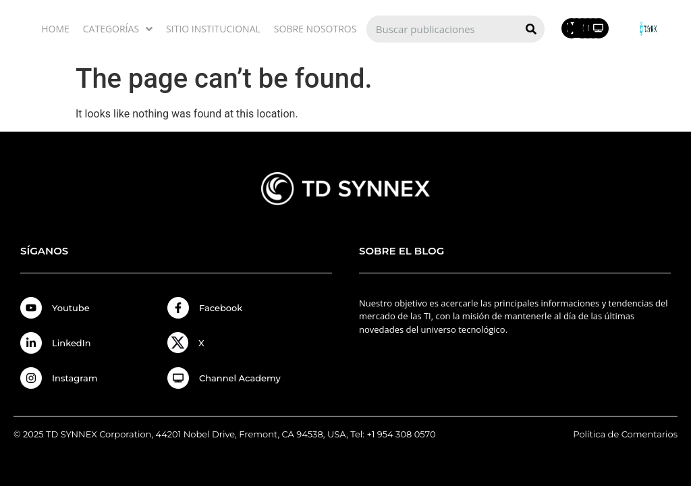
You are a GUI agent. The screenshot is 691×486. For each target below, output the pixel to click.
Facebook (220, 307)
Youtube (71, 307)
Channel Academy (240, 378)
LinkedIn (71, 343)
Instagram (75, 378)
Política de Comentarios (625, 434)
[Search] (531, 29)
